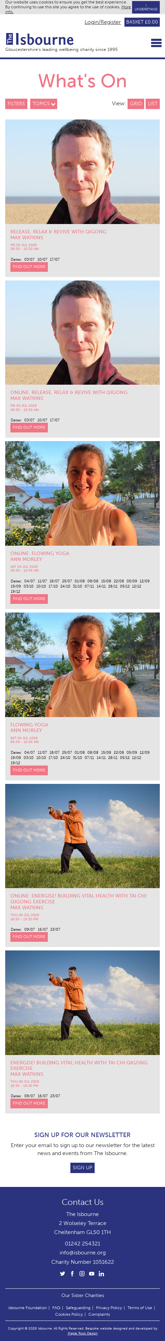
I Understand (145, 7)
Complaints (99, 1314)
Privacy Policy (109, 1307)
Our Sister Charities (82, 1295)
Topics (41, 104)
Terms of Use (140, 1307)
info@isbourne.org (83, 1252)
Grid (136, 104)
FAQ (56, 1307)
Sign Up (82, 1168)
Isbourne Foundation (27, 1307)
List (152, 104)
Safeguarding (78, 1307)
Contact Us (83, 1202)
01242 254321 (82, 1243)
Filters (16, 104)
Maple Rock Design (83, 1333)
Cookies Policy (69, 1314)
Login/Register (103, 22)
